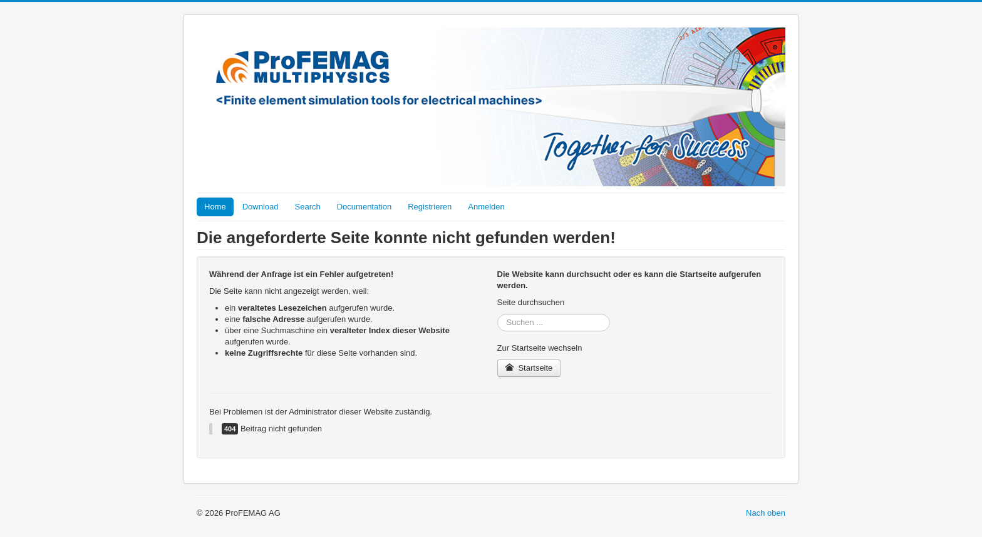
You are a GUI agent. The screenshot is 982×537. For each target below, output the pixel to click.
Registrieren (430, 206)
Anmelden (486, 206)
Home (215, 206)
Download (260, 206)
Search (308, 206)
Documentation (364, 206)
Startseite (529, 368)
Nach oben (765, 513)
